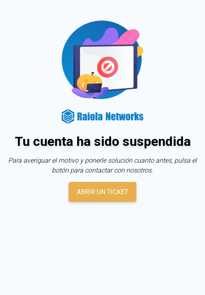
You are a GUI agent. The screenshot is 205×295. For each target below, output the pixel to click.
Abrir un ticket (102, 192)
